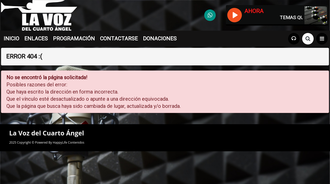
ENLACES (36, 39)
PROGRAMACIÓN (74, 39)
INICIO (11, 39)
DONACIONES (160, 39)
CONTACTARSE (119, 39)
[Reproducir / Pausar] (234, 14)
